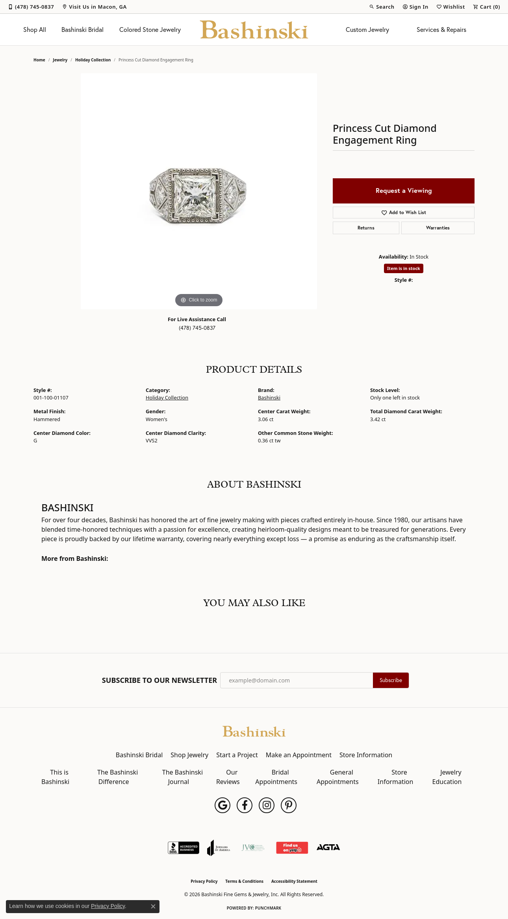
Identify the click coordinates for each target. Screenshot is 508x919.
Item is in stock (403, 268)
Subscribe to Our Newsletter (159, 680)
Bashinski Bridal (82, 29)
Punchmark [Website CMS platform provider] (268, 908)
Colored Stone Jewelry (150, 29)
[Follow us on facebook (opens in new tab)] (244, 805)
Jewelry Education (447, 777)
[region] (199, 191)
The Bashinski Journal (182, 777)
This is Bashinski (55, 777)
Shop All (34, 29)
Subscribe (391, 680)
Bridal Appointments (276, 777)
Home (39, 60)
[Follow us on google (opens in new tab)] (222, 805)
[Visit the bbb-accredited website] (183, 848)
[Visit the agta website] (328, 848)
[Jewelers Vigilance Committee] (253, 848)
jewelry (60, 60)
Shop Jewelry (189, 755)
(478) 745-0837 (197, 328)
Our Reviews (228, 777)
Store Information (365, 755)
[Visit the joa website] (218, 848)
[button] (381, 6)
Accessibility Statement (294, 881)
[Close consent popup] (153, 906)
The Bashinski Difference (117, 777)
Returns (366, 228)
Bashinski (269, 397)
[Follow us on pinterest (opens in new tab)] (289, 805)
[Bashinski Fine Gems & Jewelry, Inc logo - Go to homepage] (254, 29)
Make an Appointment (299, 755)
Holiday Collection (93, 60)
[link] (31, 6)
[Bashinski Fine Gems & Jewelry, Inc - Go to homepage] (254, 730)
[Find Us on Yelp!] (292, 848)
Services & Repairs (441, 29)
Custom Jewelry (367, 29)
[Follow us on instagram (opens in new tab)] (266, 805)
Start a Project (237, 755)
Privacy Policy (204, 881)
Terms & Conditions (244, 881)
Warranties (438, 228)
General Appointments (338, 777)
